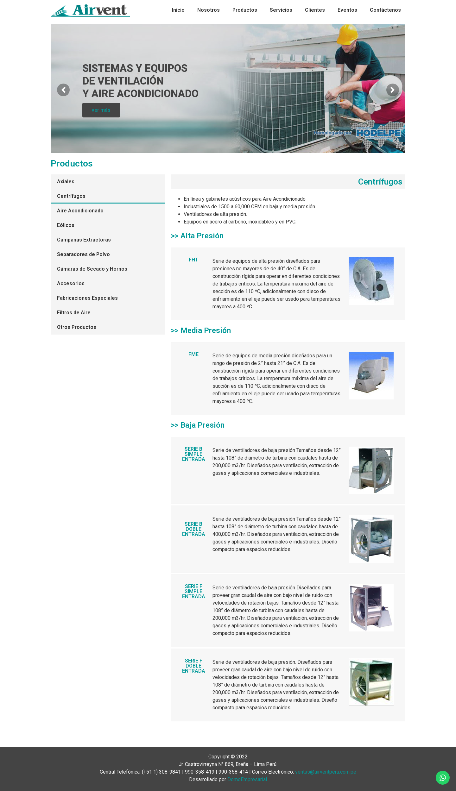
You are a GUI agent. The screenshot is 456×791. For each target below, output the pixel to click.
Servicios (281, 10)
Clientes (315, 10)
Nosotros (208, 10)
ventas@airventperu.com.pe (325, 772)
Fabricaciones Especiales (87, 298)
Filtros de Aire (74, 313)
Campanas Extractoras (84, 240)
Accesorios (71, 283)
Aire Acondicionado (80, 211)
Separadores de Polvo (83, 254)
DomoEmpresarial (247, 779)
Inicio (178, 10)
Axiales (65, 182)
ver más (101, 113)
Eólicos (65, 225)
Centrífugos (71, 196)
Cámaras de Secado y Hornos (92, 269)
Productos (244, 10)
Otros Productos (76, 327)
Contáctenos (385, 10)
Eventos (347, 10)
